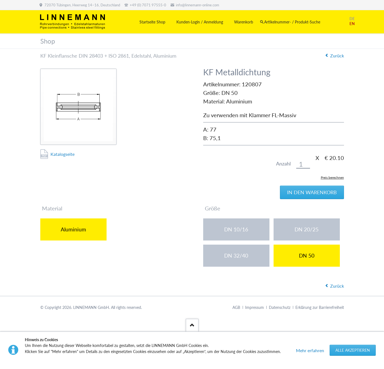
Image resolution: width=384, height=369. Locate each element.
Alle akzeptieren (352, 350)
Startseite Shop (152, 22)
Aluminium (73, 229)
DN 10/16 (236, 229)
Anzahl (283, 164)
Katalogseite (63, 154)
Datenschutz (279, 307)
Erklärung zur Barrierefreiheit (319, 307)
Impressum (254, 307)
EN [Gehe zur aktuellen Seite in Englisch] (352, 23)
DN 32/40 (236, 255)
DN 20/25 (307, 229)
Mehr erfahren (310, 350)
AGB (236, 307)
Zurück (337, 55)
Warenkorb (243, 22)
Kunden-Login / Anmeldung (199, 22)
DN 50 (306, 255)
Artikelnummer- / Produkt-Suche (292, 22)
